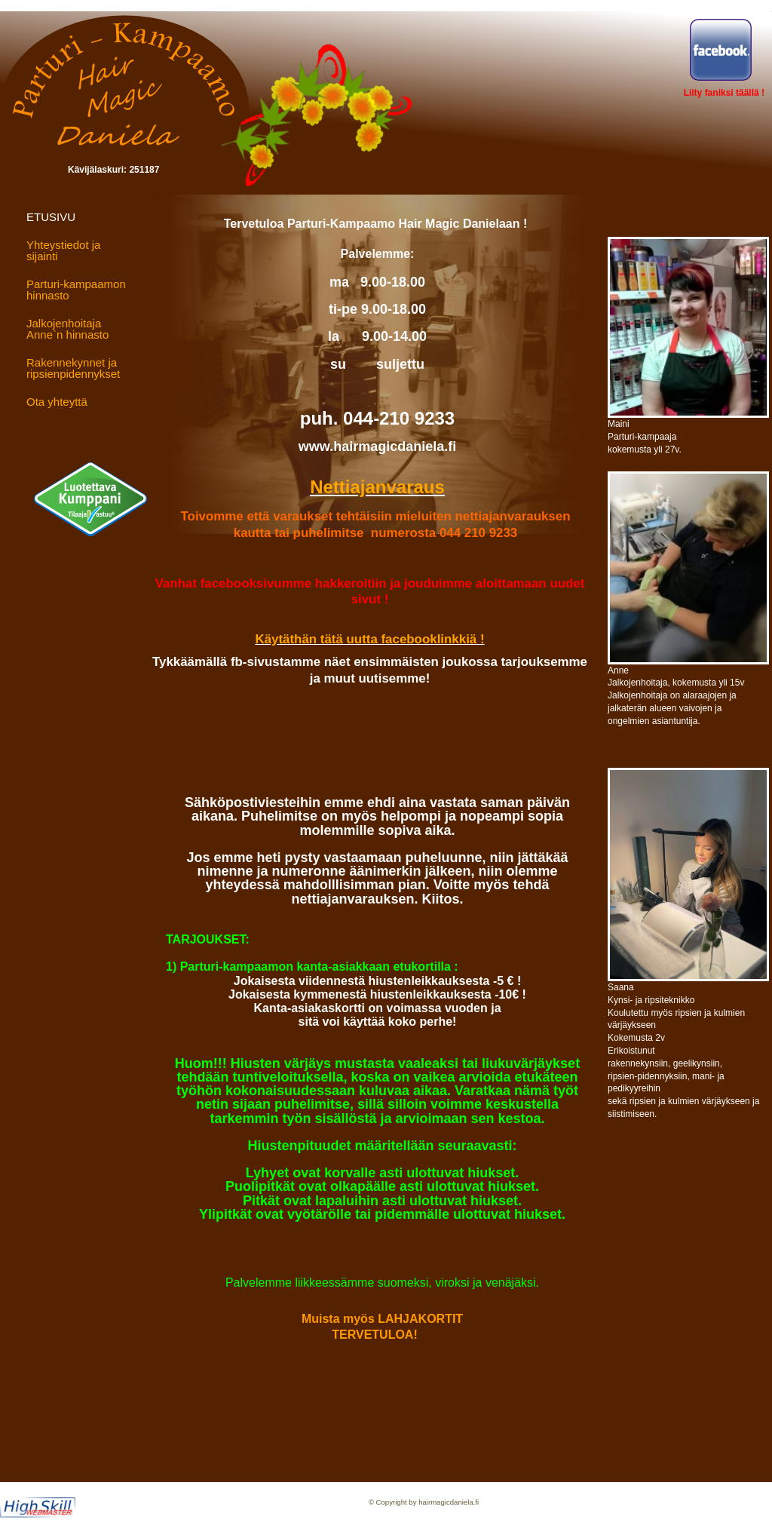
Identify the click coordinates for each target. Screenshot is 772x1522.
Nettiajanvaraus (377, 487)
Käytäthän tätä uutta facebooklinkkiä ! (369, 639)
